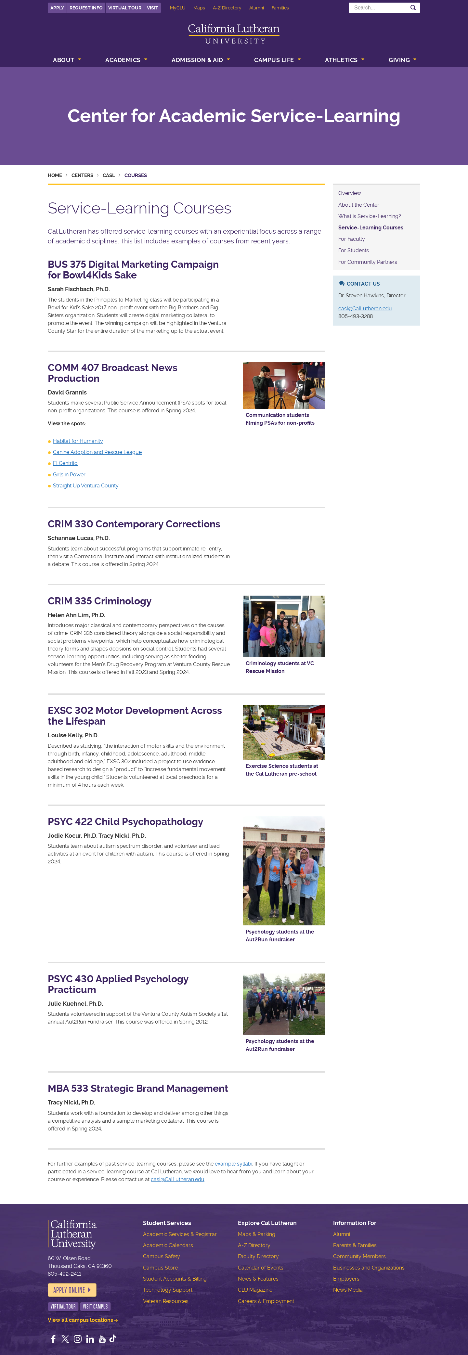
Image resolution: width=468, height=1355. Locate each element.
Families (280, 7)
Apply (57, 7)
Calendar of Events (260, 1268)
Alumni (256, 7)
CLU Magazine (255, 1290)
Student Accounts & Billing (175, 1279)
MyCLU (178, 7)
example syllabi (233, 1164)
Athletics (341, 60)
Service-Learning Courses (370, 228)
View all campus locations (80, 1320)
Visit (152, 7)
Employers (346, 1279)
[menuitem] (66, 60)
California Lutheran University (234, 33)
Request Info (86, 7)
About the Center (358, 205)
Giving (399, 60)
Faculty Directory (258, 1256)
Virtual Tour (124, 7)
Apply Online (69, 1290)
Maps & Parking (256, 1234)
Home (55, 175)
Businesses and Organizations (369, 1268)
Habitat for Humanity (78, 441)
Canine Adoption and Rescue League (97, 452)
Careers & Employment (266, 1301)
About (63, 60)
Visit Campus (95, 1306)
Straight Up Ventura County (86, 486)
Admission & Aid (197, 60)
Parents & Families (355, 1245)
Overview (349, 193)
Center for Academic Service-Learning (234, 116)
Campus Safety (161, 1256)
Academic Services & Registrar (180, 1234)
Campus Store (160, 1268)
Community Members (359, 1256)
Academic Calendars (168, 1245)
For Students (353, 250)
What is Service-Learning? (369, 216)
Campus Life (274, 60)
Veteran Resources (165, 1301)
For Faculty (351, 239)
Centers (82, 175)
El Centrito (65, 463)
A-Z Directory (227, 7)
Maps (199, 7)
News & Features (258, 1279)
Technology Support (167, 1290)
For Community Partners (367, 262)
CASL (109, 175)
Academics (123, 60)
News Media (348, 1290)
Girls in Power (69, 474)
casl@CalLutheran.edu (177, 1179)
